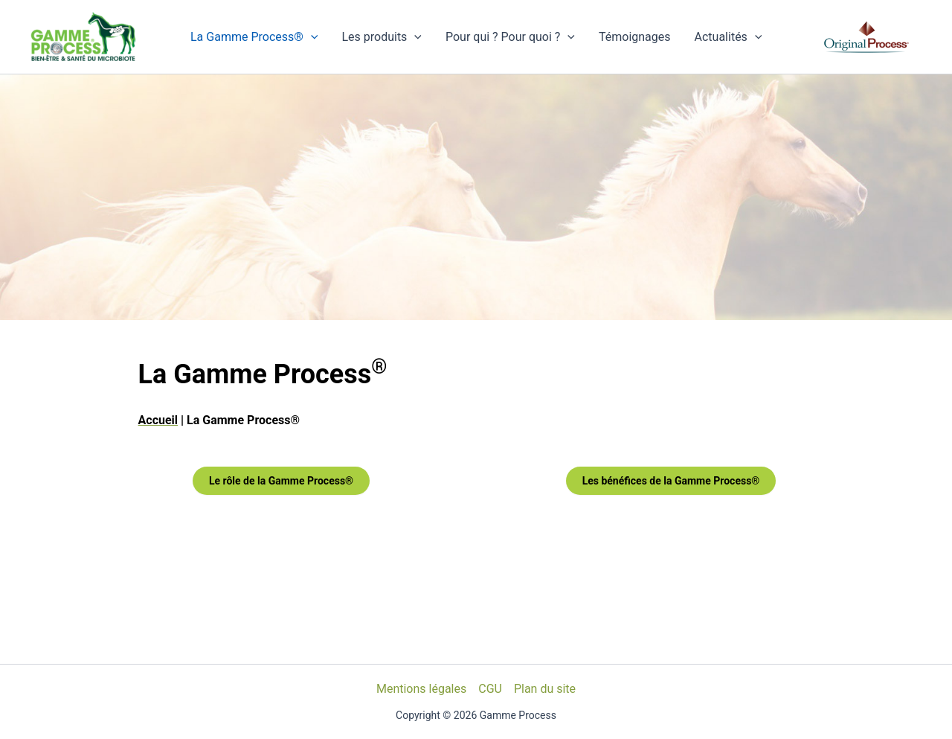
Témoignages (635, 37)
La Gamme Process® (254, 37)
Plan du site (545, 689)
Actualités (728, 37)
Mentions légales (421, 689)
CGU (490, 689)
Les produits (381, 37)
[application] (310, 37)
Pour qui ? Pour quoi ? (510, 37)
